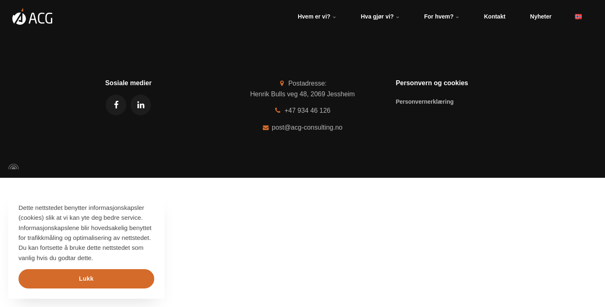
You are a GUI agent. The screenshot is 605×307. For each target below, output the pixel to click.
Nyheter (541, 16)
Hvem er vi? (317, 16)
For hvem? (441, 16)
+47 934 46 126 (303, 110)
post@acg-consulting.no (302, 127)
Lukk (86, 278)
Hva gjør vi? (380, 16)
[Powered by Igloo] (12, 167)
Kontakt (494, 16)
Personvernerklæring (425, 101)
